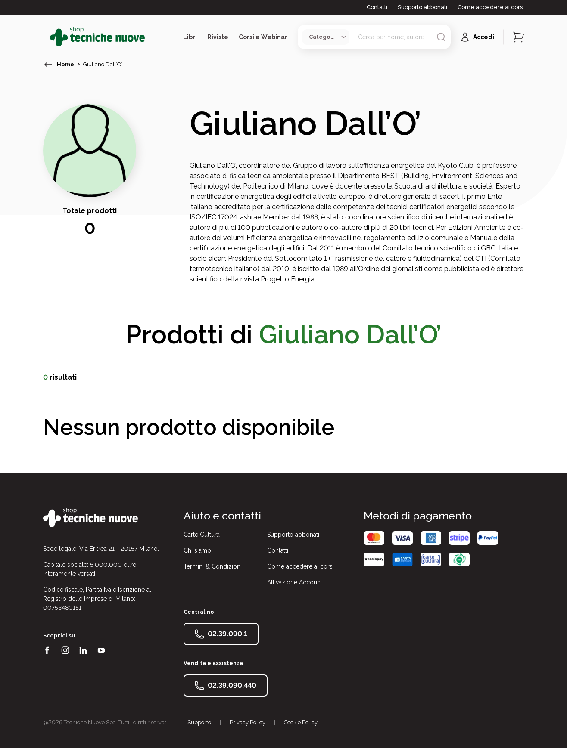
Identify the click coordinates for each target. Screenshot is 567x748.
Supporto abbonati (422, 7)
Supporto (199, 722)
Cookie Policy (301, 722)
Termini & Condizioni (213, 566)
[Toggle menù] (46, 37)
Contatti (377, 7)
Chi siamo (197, 550)
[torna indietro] (48, 64)
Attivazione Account (294, 582)
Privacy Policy (247, 722)
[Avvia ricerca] (441, 37)
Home (65, 64)
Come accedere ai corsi (491, 7)
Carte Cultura (202, 534)
